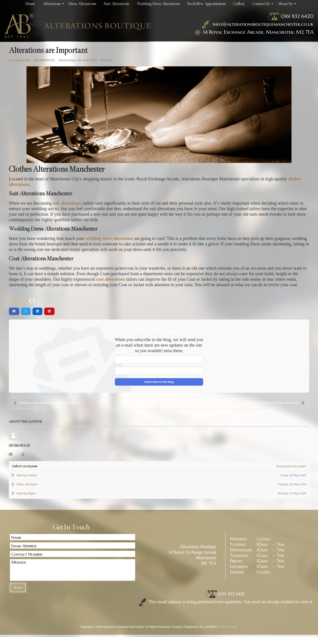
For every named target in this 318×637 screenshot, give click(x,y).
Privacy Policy (229, 626)
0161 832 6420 (297, 16)
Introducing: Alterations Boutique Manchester (273, 403)
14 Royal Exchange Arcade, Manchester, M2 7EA (258, 32)
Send (18, 587)
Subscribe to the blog (159, 381)
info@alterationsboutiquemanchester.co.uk (257, 24)
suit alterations (67, 203)
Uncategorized (19, 60)
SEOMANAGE (44, 60)
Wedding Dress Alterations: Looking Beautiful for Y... (49, 403)
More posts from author (291, 466)
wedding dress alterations (109, 238)
